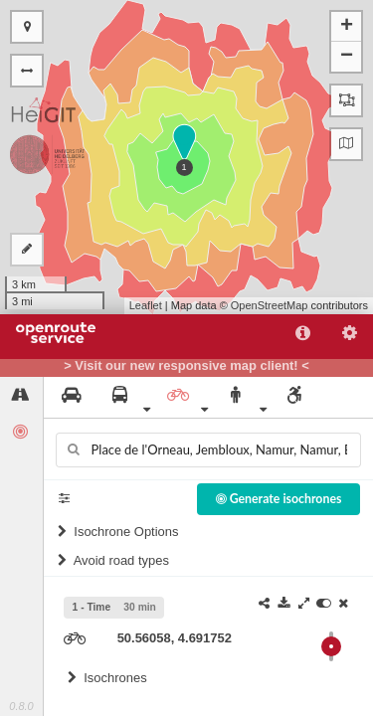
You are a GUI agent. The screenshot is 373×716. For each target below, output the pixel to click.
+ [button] (346, 27)
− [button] (346, 57)
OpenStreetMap (269, 305)
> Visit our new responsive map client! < (186, 366)
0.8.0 (21, 706)
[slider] (331, 646)
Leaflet (145, 305)
